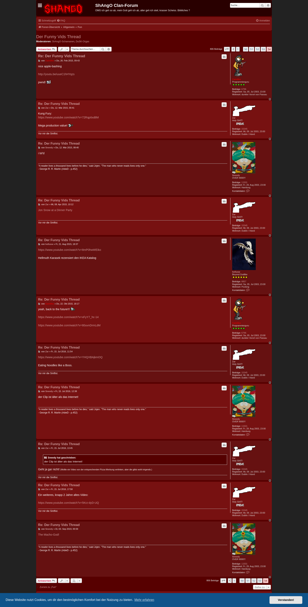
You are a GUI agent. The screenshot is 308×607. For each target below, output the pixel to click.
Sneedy (236, 175)
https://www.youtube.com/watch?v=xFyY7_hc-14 (68, 317)
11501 (244, 182)
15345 (244, 129)
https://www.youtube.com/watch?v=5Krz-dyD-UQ (68, 502)
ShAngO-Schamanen (63, 41)
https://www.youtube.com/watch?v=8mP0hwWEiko (69, 249)
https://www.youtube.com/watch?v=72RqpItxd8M (68, 117)
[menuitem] (61, 20)
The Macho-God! (48, 534)
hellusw (236, 272)
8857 (243, 281)
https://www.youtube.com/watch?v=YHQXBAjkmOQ (70, 357)
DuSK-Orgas (82, 41)
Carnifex (236, 79)
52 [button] (257, 49)
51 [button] (251, 49)
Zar (234, 118)
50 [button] (245, 49)
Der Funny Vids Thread (58, 36)
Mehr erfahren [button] (144, 599)
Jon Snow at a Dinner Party (55, 210)
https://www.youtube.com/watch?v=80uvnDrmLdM (69, 325)
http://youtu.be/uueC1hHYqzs (56, 74)
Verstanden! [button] (286, 599)
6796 (243, 89)
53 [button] (263, 49)
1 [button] (237, 49)
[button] (227, 49)
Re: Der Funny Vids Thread (61, 56)
